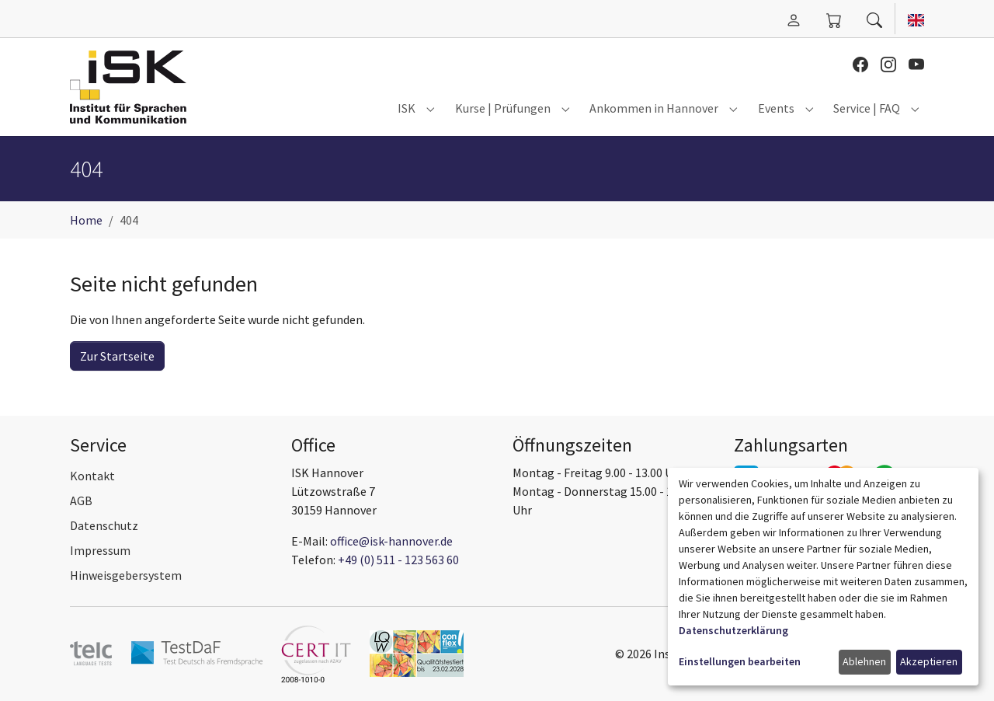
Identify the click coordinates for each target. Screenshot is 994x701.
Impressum (100, 550)
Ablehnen (864, 661)
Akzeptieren (929, 661)
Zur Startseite (117, 356)
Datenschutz (104, 525)
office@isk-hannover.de (391, 541)
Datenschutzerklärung (733, 630)
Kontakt (92, 475)
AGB (81, 500)
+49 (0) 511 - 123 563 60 (398, 559)
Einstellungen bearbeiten (740, 661)
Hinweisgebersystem (126, 575)
